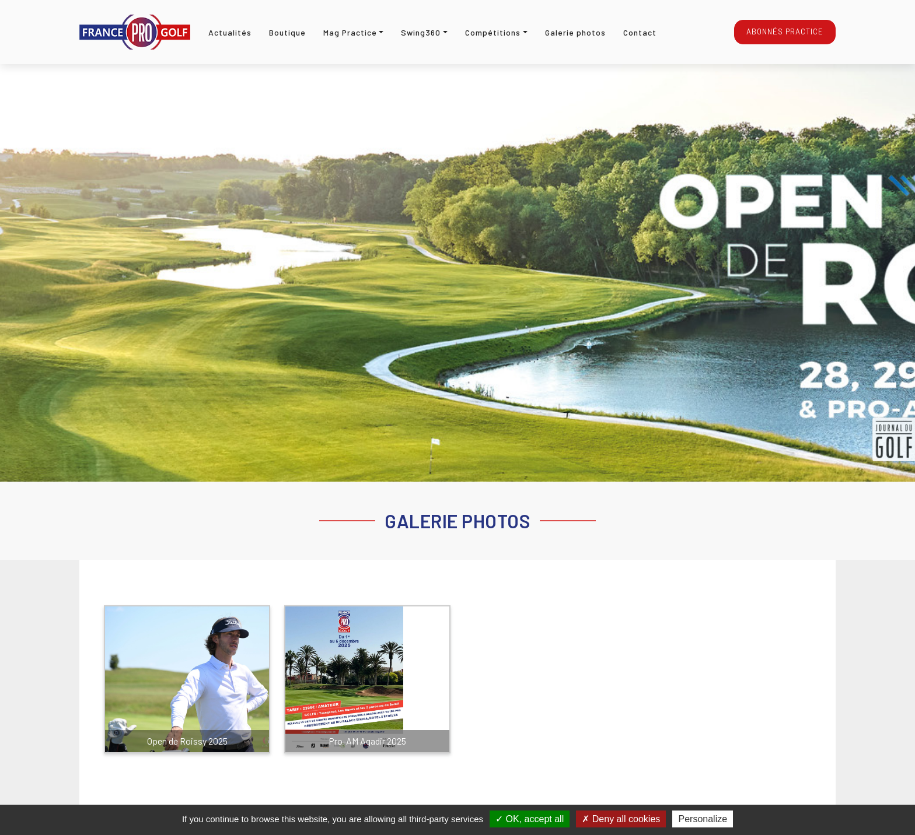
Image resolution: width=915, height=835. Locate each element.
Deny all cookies (621, 819)
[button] (354, 32)
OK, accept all (529, 819)
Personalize (702, 819)
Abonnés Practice (784, 31)
